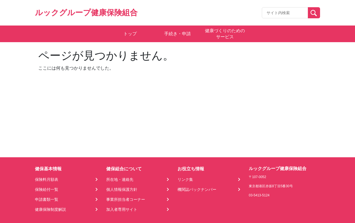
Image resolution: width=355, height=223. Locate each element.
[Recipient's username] (285, 12)
